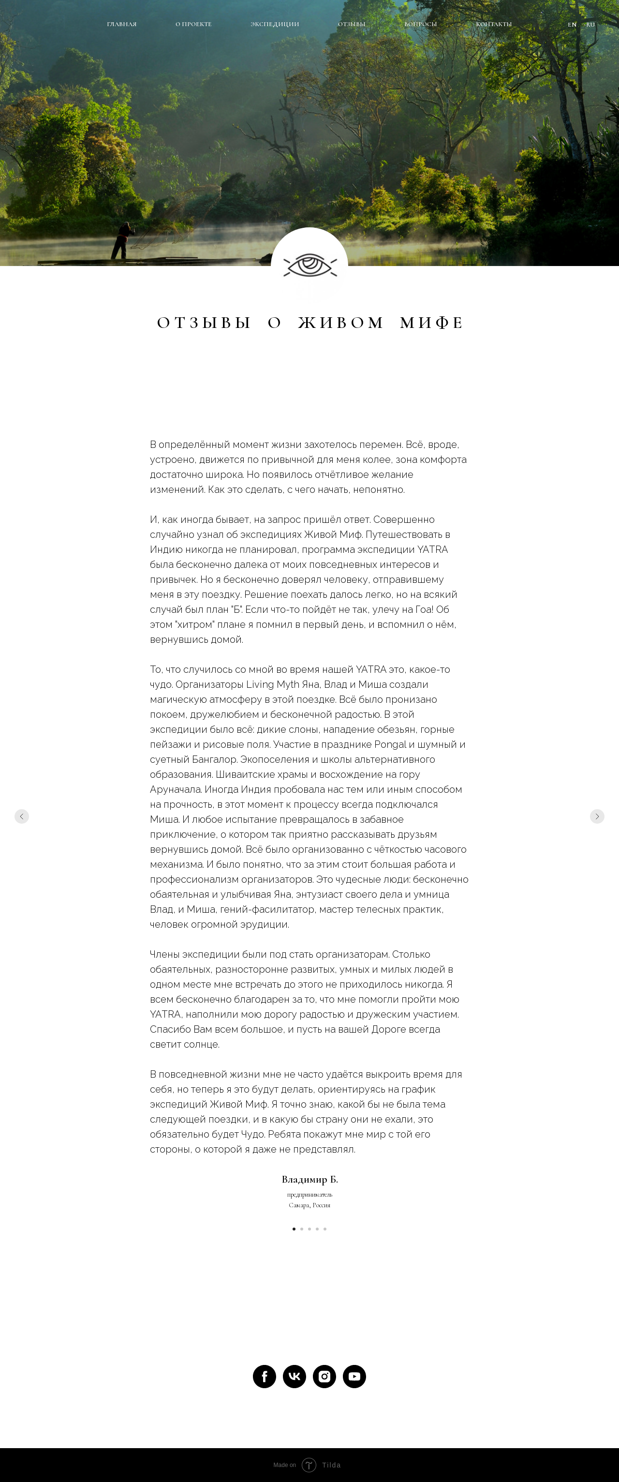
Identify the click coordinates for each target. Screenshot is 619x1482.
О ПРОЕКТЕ (194, 24)
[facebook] (264, 1376)
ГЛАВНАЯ (122, 24)
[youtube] (354, 1376)
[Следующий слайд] (597, 816)
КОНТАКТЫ (494, 24)
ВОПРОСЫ (420, 24)
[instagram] (324, 1376)
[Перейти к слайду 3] (309, 1229)
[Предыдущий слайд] (22, 816)
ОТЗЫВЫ (352, 24)
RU (590, 25)
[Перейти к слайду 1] (294, 1229)
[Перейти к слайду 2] (301, 1229)
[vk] (294, 1376)
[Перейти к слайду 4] (317, 1229)
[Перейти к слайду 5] (325, 1229)
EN (572, 25)
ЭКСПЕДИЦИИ (275, 24)
